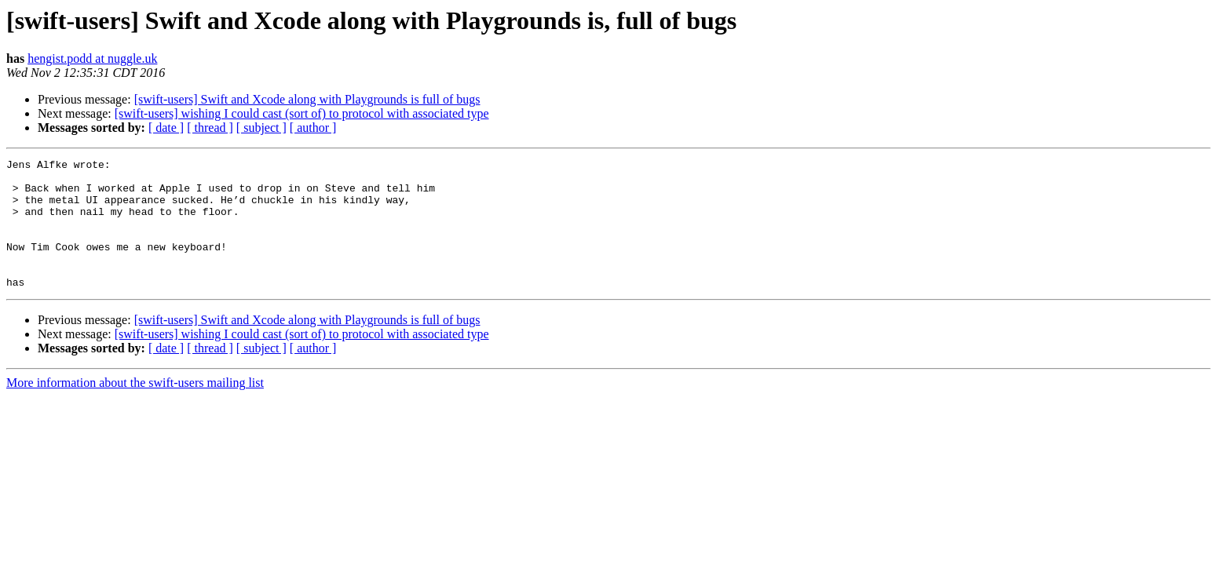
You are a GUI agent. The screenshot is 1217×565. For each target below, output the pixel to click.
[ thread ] (210, 127)
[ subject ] (261, 127)
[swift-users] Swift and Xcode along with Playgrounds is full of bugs (307, 99)
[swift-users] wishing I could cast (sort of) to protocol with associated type (302, 113)
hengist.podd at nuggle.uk (92, 58)
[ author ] (313, 127)
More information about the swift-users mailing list (135, 408)
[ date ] (166, 127)
